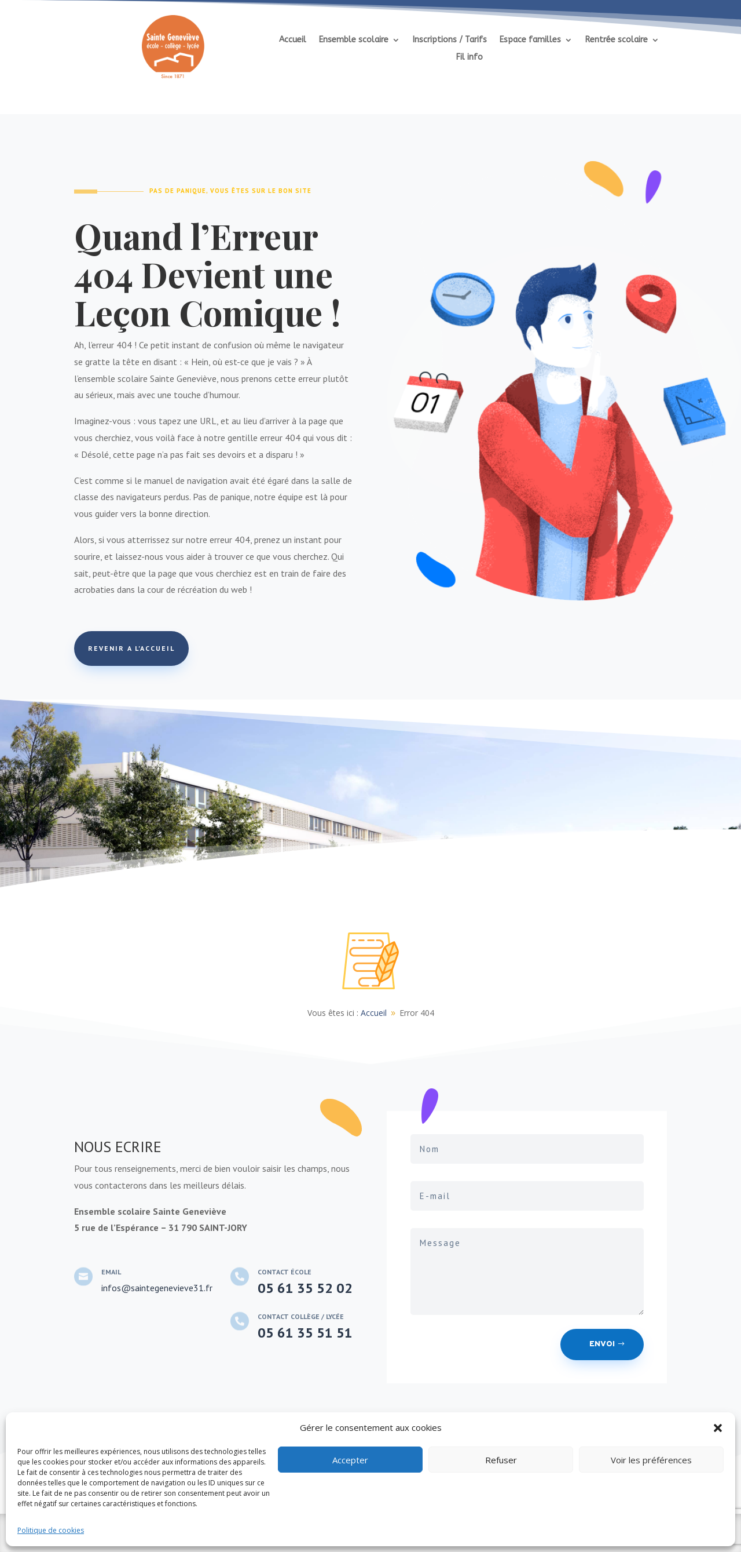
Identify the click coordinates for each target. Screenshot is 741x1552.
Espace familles (530, 40)
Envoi (602, 1344)
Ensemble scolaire (353, 40)
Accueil (292, 40)
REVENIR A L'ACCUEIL (131, 648)
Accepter (350, 1460)
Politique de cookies (50, 1530)
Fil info (469, 57)
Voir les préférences (651, 1460)
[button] (718, 1428)
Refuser (501, 1460)
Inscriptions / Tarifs (450, 40)
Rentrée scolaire (616, 40)
